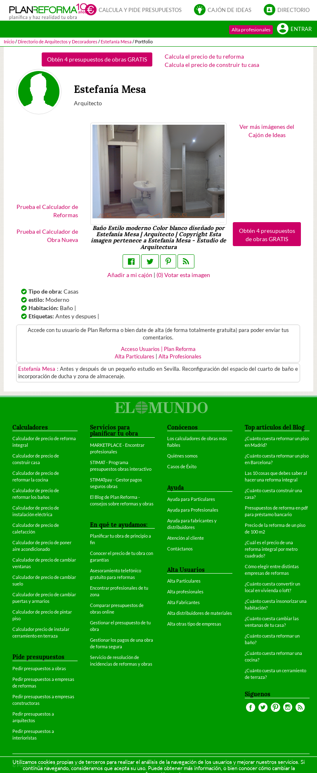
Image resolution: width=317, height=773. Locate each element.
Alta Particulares (134, 356)
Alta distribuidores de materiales (199, 613)
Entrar (294, 28)
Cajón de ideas (222, 9)
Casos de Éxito (181, 466)
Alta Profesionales (179, 356)
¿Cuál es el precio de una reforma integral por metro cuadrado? (271, 549)
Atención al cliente (185, 538)
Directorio (287, 9)
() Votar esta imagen (183, 274)
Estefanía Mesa (37, 369)
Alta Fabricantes (183, 602)
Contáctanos (180, 548)
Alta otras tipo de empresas (194, 623)
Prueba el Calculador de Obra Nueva (47, 235)
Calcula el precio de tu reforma (204, 56)
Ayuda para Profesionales (192, 509)
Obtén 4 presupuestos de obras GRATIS (97, 59)
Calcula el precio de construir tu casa (212, 64)
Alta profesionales (251, 29)
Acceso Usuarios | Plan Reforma (158, 349)
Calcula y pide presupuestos (133, 9)
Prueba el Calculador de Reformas (47, 210)
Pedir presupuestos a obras (39, 668)
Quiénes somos (182, 455)
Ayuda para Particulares (191, 499)
